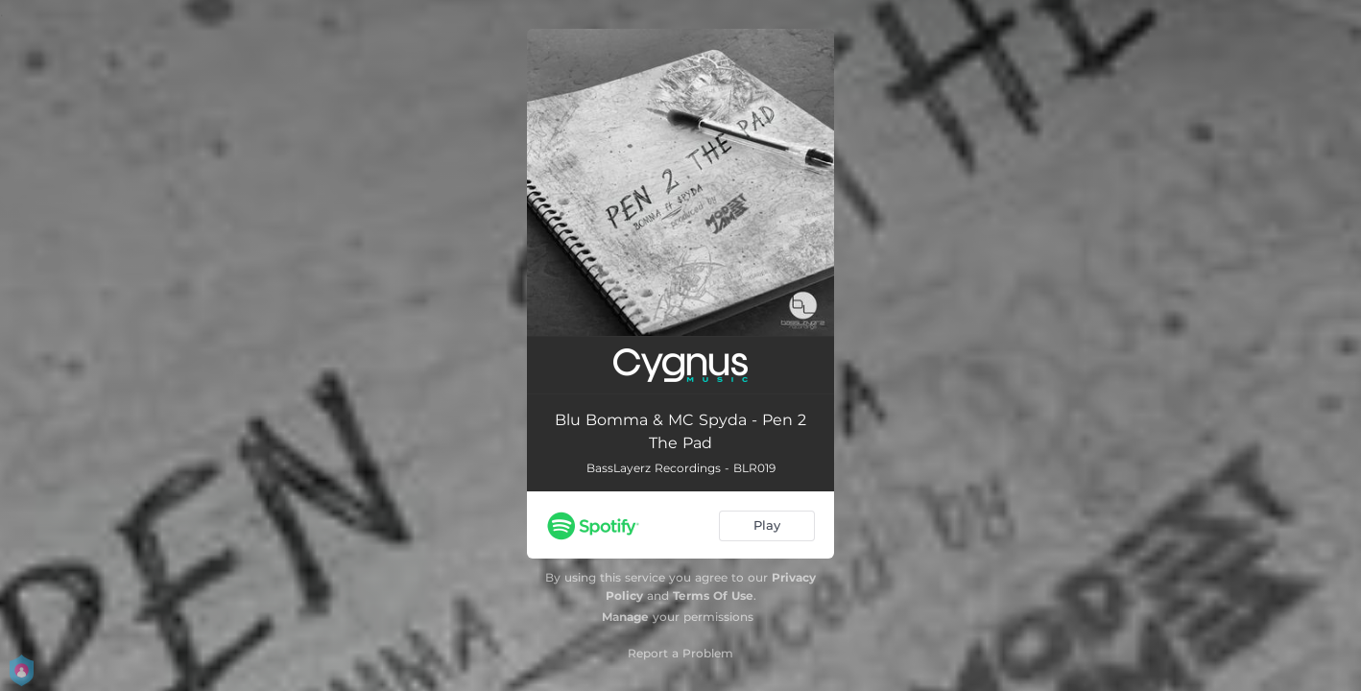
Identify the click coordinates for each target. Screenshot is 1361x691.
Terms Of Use (713, 595)
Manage (625, 616)
